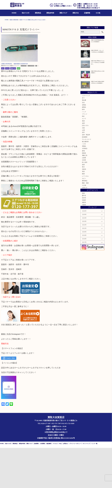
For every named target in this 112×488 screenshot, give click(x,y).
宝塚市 (84, 240)
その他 (98, 13)
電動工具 (13, 108)
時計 (83, 156)
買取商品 (38, 13)
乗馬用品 (84, 220)
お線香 (84, 197)
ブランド (84, 154)
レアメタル (85, 216)
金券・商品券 (86, 174)
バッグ (84, 151)
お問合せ (65, 483)
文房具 (84, 200)
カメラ (84, 158)
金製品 (84, 145)
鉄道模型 (84, 177)
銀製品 (84, 147)
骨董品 (84, 186)
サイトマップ (86, 483)
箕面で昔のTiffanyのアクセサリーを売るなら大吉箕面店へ (97, 102)
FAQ (60, 483)
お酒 (83, 170)
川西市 (84, 245)
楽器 (83, 204)
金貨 (83, 163)
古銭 (83, 168)
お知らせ (84, 227)
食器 (83, 161)
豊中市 (84, 235)
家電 (83, 191)
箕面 (18, 108)
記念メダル (85, 165)
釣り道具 (84, 202)
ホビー (84, 218)
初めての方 (25, 13)
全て (3, 108)
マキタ (7, 108)
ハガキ (84, 184)
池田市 (84, 242)
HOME (14, 13)
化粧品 (84, 209)
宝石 (83, 142)
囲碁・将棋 (85, 223)
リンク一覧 (94, 483)
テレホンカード (86, 179)
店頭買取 (36, 483)
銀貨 (83, 214)
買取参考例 (50, 13)
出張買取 (42, 483)
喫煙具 (84, 193)
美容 (83, 211)
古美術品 (84, 188)
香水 (83, 207)
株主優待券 (85, 181)
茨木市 (84, 238)
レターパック (86, 135)
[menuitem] (14, 13)
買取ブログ (63, 13)
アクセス (55, 483)
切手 (83, 172)
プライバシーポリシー (75, 483)
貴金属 (84, 140)
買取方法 (76, 13)
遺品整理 (48, 483)
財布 (83, 149)
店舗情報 (87, 13)
